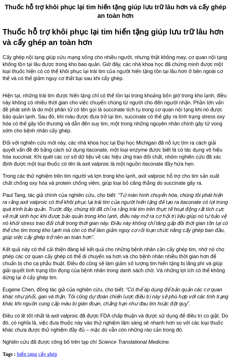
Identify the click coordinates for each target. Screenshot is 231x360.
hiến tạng (27, 354)
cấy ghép (47, 354)
